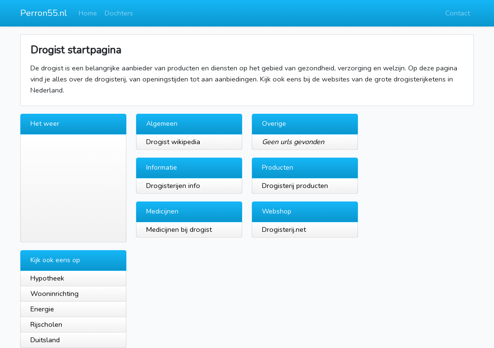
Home (88, 13)
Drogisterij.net (284, 229)
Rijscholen (46, 324)
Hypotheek (47, 278)
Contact (457, 13)
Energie (42, 309)
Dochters (119, 13)
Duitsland (45, 340)
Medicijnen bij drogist (179, 229)
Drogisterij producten (295, 185)
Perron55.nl (43, 13)
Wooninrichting (54, 293)
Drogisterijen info (173, 185)
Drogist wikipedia (173, 142)
